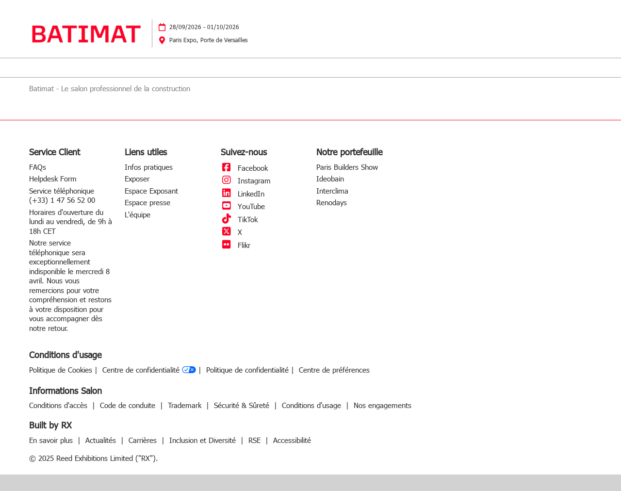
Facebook (244, 168)
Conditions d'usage (312, 405)
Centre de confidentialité (149, 370)
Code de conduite (129, 405)
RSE (255, 440)
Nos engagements (382, 405)
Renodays (331, 202)
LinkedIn (242, 193)
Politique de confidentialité (247, 370)
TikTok (239, 219)
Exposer (137, 178)
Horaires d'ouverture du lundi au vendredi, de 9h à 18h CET (70, 221)
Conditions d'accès (59, 405)
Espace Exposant (151, 191)
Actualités (101, 440)
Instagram (246, 180)
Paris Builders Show (347, 167)
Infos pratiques (149, 167)
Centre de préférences (334, 370)
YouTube (243, 206)
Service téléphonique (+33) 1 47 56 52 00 (62, 195)
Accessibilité (292, 440)
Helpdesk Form (53, 178)
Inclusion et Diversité (203, 440)
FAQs (37, 167)
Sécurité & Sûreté (243, 405)
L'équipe (137, 214)
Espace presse (147, 202)
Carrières (144, 440)
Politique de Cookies (60, 370)
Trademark (186, 405)
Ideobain (330, 178)
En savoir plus (52, 440)
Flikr (235, 245)
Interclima (332, 191)
